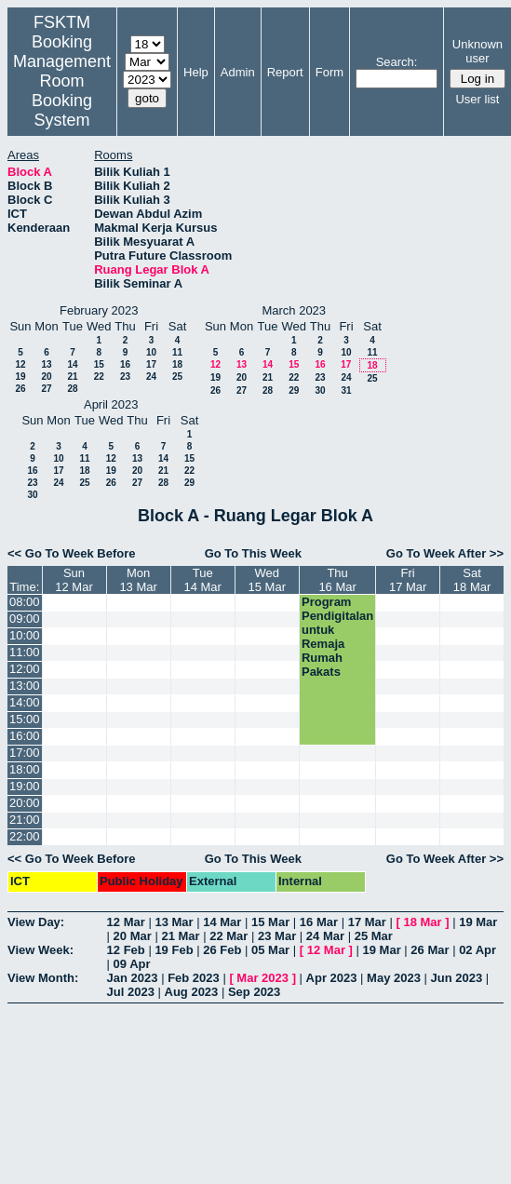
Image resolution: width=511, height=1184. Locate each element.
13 (46, 364)
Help (195, 72)
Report (285, 72)
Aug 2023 (192, 992)
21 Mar (180, 936)
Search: (397, 62)
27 (46, 388)
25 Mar (374, 936)
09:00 (24, 619)
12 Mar (126, 922)
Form (329, 72)
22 (99, 376)
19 (20, 376)
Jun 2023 (457, 978)
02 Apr (477, 950)
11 (177, 352)
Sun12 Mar (73, 580)
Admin (238, 72)
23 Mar (277, 936)
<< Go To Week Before (71, 553)
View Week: (40, 950)
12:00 (24, 669)
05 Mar (270, 950)
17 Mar (367, 922)
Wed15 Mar (267, 580)
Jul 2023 (131, 992)
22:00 (24, 836)
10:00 (24, 635)
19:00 (24, 786)
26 (20, 388)
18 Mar (422, 922)
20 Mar (133, 936)
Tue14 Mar (202, 580)
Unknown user (477, 51)
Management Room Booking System (62, 90)
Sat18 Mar (472, 580)
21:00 (24, 820)
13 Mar (174, 922)
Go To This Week (253, 553)
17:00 (24, 753)
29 (294, 390)
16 (125, 364)
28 (72, 388)
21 (72, 376)
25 (177, 376)
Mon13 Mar (137, 580)
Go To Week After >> (445, 553)
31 (346, 390)
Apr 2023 (331, 978)
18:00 (24, 769)
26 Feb (222, 950)
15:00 (24, 719)
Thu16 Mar (337, 580)
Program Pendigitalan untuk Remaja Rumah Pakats (337, 637)
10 (151, 352)
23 (125, 376)
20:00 (24, 803)
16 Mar (319, 922)
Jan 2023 (132, 978)
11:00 (24, 652)
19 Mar (478, 922)
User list (477, 99)
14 (72, 364)
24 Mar (325, 936)
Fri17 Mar (407, 580)
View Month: (42, 978)
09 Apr (132, 964)
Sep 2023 (254, 992)
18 (177, 364)
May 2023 (394, 978)
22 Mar (228, 936)
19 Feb (174, 950)
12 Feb (126, 950)
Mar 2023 (262, 978)
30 (320, 390)
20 (46, 376)
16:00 (24, 736)
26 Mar (429, 950)
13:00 (24, 686)
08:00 (24, 602)
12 (20, 364)
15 (99, 364)
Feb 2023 (194, 978)
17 (151, 364)
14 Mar (222, 922)
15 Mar (270, 922)
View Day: (35, 922)
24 (151, 376)
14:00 (24, 702)
